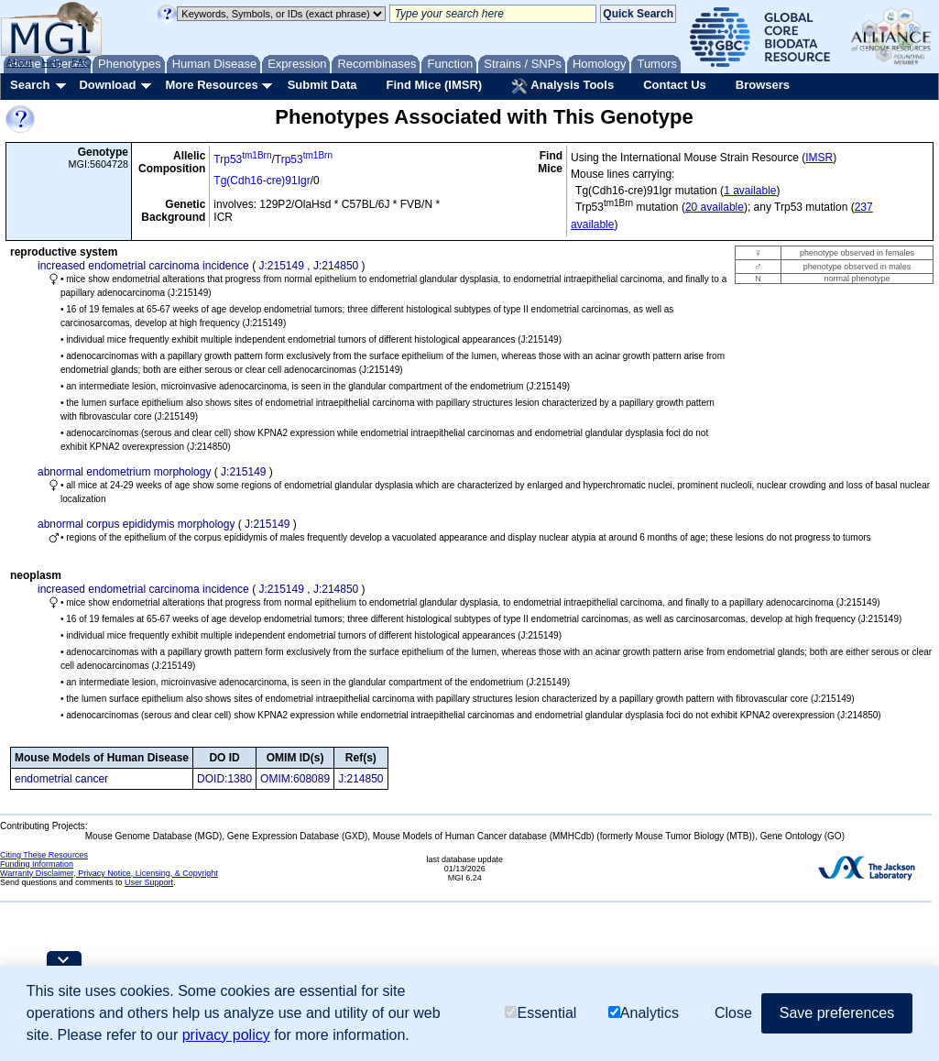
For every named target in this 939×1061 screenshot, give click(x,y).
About (19, 62)
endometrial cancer (61, 778)
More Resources (211, 85)
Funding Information (36, 864)
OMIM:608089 (295, 778)
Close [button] (733, 1013)
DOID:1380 (224, 778)
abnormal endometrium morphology (124, 471)
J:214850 (335, 265)
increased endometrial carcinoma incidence (143, 265)
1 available (750, 190)
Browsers (763, 85)
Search (29, 85)
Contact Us (674, 85)
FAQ (81, 62)
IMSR (819, 157)
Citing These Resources (44, 854)
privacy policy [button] (226, 1035)
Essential (540, 1013)
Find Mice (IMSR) (434, 85)
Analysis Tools (562, 86)
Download (107, 85)
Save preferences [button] (837, 1013)
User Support (149, 882)
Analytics (643, 1013)
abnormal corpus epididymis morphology (136, 524)
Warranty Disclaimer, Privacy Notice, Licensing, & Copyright (109, 873)
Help (51, 62)
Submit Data (322, 85)
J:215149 (280, 265)
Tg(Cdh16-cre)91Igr (261, 180)
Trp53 (242, 159)
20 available (714, 207)
